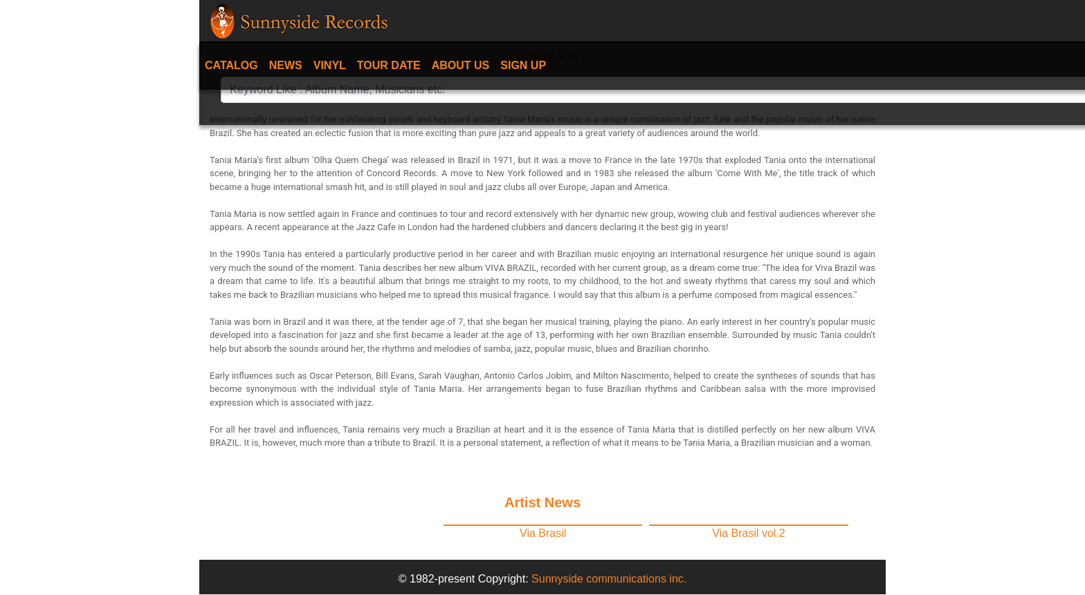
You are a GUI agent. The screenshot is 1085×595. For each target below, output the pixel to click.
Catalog (231, 65)
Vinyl (329, 65)
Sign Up (523, 65)
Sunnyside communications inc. (608, 579)
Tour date (389, 65)
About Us (461, 65)
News (285, 65)
